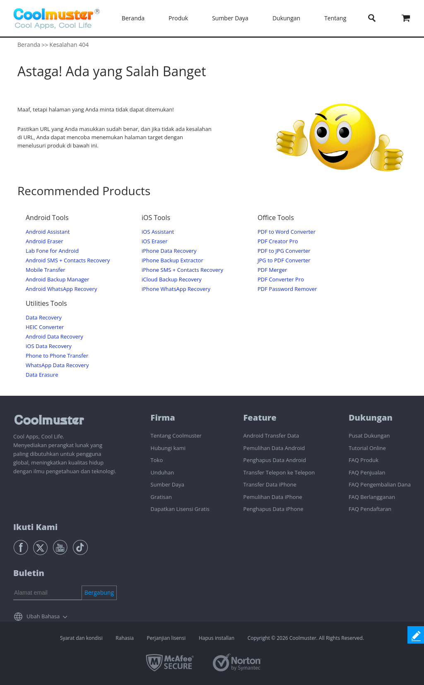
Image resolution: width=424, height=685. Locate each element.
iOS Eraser (154, 241)
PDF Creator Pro (278, 241)
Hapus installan (216, 637)
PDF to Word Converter (287, 232)
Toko (157, 460)
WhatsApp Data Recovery (57, 365)
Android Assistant (48, 232)
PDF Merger (272, 270)
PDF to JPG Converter (284, 251)
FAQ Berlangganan (372, 497)
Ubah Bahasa (43, 616)
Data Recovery (44, 317)
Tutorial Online (367, 448)
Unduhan (162, 472)
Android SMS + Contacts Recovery (68, 260)
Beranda (133, 18)
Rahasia (125, 637)
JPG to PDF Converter (284, 260)
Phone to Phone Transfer (57, 355)
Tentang (335, 18)
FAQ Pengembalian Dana (380, 484)
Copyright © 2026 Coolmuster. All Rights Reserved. (306, 637)
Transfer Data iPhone (269, 484)
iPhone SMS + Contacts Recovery (182, 270)
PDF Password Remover (287, 289)
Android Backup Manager (57, 279)
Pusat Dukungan (369, 435)
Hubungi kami (168, 448)
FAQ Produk (363, 460)
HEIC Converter (45, 327)
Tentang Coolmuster (176, 435)
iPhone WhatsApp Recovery (176, 289)
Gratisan (161, 497)
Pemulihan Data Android (274, 448)
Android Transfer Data (271, 435)
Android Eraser (44, 241)
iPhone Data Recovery (169, 251)
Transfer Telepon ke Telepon (279, 472)
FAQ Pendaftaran (370, 509)
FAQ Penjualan (367, 472)
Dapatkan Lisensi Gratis (180, 509)
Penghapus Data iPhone (273, 509)
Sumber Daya (230, 18)
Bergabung (99, 592)
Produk (178, 18)
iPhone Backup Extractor (172, 260)
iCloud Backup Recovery (172, 279)
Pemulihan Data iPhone (272, 497)
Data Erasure (42, 375)
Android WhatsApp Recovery (61, 289)
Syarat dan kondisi (81, 637)
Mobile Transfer (45, 270)
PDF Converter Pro (281, 279)
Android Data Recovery (54, 336)
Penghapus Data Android (274, 460)
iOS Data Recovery (49, 346)
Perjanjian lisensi (166, 637)
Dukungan (286, 18)
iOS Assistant (158, 232)
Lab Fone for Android (52, 251)
